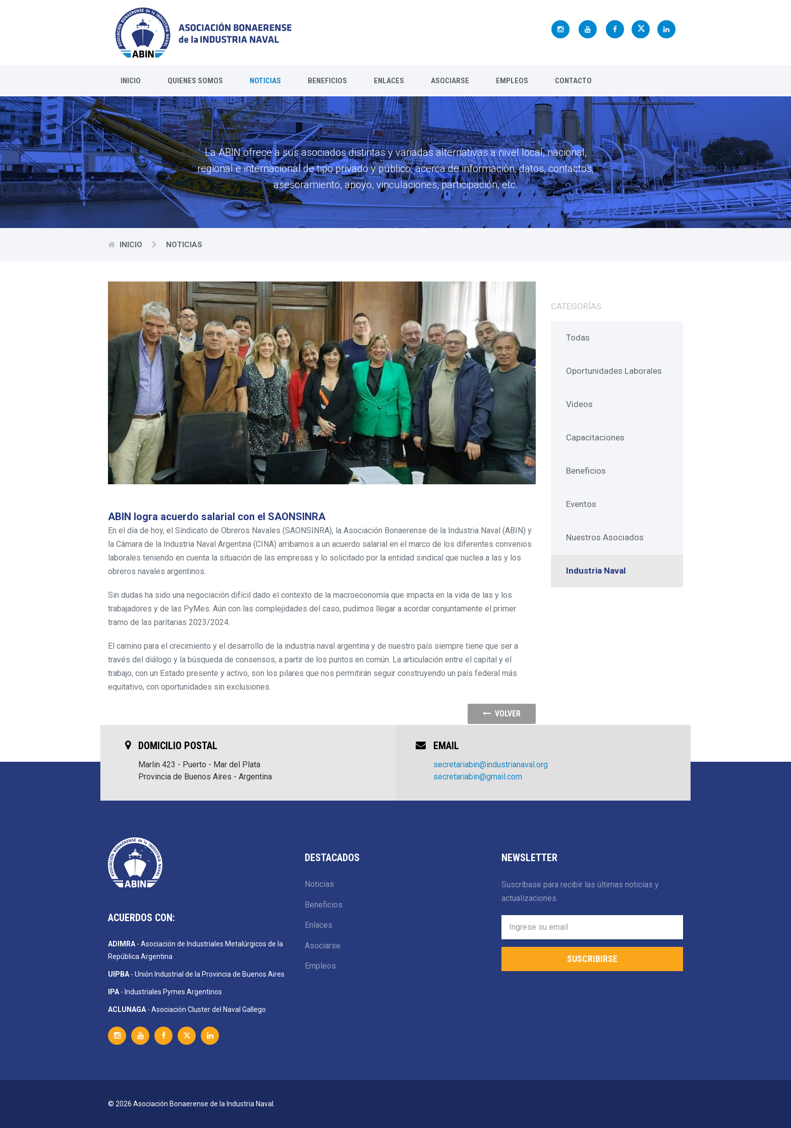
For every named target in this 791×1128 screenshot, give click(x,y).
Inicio (131, 80)
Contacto (573, 80)
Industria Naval (596, 571)
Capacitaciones (595, 437)
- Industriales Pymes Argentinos (165, 992)
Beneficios (327, 80)
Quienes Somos (195, 80)
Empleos (512, 80)
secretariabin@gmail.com (477, 776)
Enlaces (389, 80)
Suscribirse (592, 958)
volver (502, 713)
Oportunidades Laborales (614, 371)
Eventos (581, 504)
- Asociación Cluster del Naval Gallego (187, 1009)
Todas (578, 337)
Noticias (265, 80)
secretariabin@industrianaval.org (490, 764)
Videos (579, 404)
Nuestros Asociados (605, 537)
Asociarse (450, 80)
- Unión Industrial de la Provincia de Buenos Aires (196, 974)
